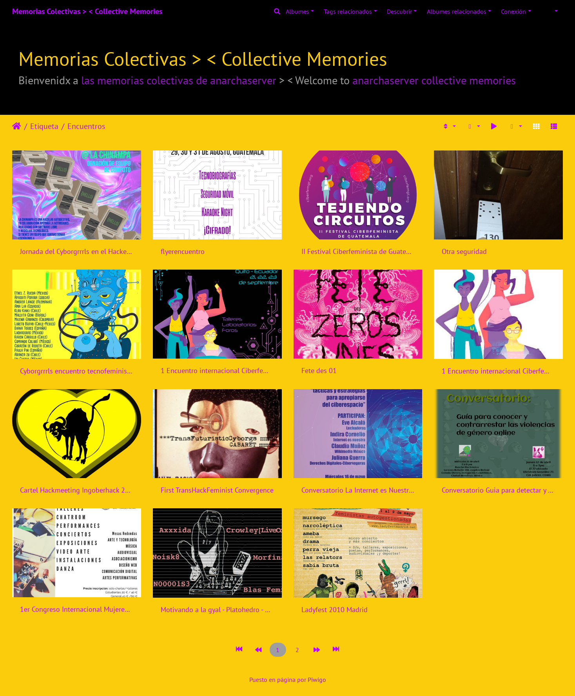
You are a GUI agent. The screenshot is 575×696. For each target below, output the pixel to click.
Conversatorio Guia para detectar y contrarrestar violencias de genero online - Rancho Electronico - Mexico (498, 490)
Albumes (297, 11)
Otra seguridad (464, 251)
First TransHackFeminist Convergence (217, 490)
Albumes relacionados (456, 11)
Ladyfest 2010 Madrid (334, 609)
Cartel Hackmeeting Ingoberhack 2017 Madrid (76, 490)
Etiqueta (44, 126)
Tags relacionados (348, 11)
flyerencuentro (183, 251)
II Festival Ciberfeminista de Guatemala (358, 251)
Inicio (16, 126)
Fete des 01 (319, 370)
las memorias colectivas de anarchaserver (178, 80)
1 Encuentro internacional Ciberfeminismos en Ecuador (217, 370)
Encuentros (86, 126)
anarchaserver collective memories (434, 80)
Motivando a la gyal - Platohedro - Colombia (217, 609)
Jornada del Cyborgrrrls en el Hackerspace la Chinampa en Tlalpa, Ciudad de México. (76, 251)
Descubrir (399, 11)
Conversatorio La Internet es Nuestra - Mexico (358, 490)
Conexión (513, 11)
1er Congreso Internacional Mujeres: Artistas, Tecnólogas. (76, 609)
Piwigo (317, 679)
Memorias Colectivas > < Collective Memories (87, 11)
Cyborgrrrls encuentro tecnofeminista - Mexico (76, 371)
